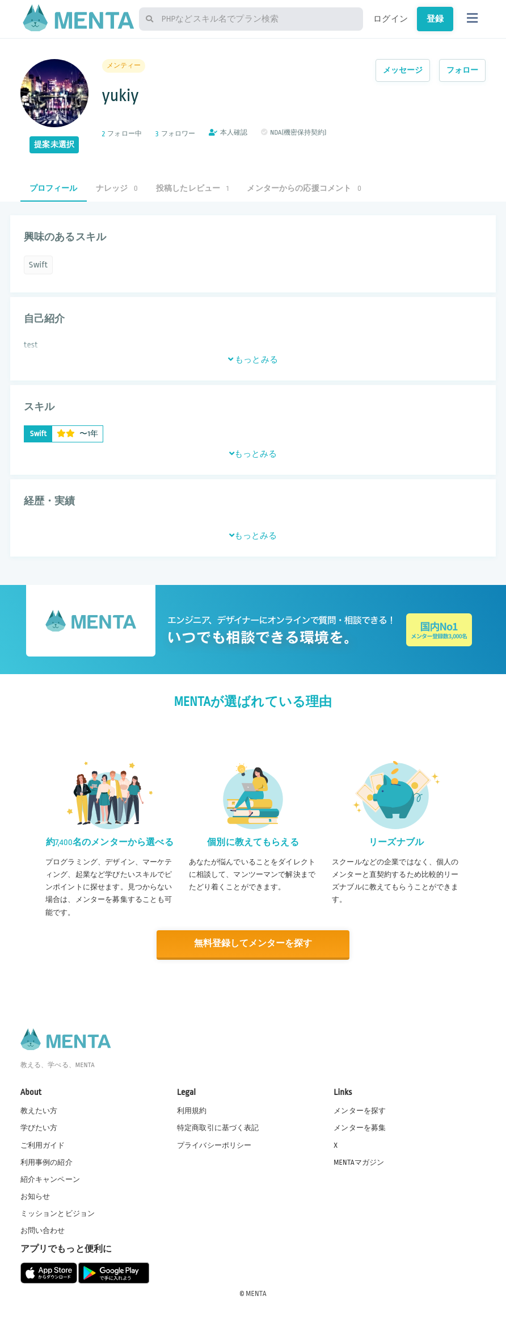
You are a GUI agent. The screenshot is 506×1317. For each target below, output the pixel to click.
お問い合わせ (42, 1231)
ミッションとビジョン (57, 1213)
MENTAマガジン (359, 1162)
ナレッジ (117, 188)
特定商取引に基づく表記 (218, 1128)
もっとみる (253, 359)
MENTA (256, 1294)
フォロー (462, 70)
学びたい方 (39, 1128)
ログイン (390, 18)
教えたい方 (39, 1111)
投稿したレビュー (192, 188)
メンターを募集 (360, 1128)
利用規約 (192, 1111)
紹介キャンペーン (50, 1179)
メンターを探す (360, 1111)
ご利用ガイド (42, 1145)
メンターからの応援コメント (304, 188)
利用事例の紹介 (46, 1162)
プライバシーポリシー (214, 1145)
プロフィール (53, 188)
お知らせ (35, 1196)
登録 (435, 18)
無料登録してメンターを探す (253, 943)
